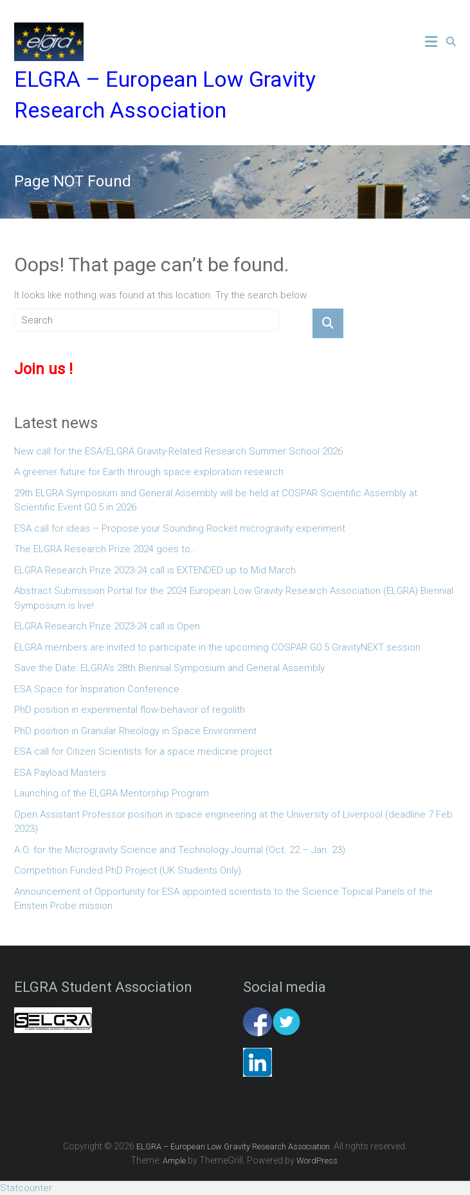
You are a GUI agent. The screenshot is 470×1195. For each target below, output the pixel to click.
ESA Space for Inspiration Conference (96, 689)
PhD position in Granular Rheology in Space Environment (135, 731)
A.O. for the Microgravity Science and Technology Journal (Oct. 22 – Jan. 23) (179, 850)
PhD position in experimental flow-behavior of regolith (129, 709)
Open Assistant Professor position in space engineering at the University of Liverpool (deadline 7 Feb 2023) (233, 822)
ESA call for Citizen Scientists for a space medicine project (143, 751)
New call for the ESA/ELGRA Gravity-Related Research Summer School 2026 (178, 451)
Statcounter (26, 1188)
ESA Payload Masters (60, 772)
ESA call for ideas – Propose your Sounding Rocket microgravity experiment (179, 528)
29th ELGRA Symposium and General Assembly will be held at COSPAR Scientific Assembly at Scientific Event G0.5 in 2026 (215, 500)
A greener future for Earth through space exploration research (149, 472)
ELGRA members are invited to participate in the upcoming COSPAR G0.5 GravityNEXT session (217, 647)
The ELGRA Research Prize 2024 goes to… (105, 549)
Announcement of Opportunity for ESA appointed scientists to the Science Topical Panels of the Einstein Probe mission (223, 899)
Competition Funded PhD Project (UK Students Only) (127, 870)
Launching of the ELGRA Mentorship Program (111, 793)
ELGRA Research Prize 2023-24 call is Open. (108, 626)
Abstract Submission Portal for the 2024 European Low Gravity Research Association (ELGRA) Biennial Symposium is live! (233, 598)
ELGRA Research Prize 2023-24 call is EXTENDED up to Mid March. (156, 570)
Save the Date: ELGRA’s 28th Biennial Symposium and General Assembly (169, 668)
